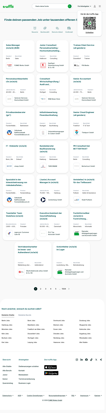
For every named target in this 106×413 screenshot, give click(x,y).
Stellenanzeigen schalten (29, 366)
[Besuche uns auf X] (96, 359)
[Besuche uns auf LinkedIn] (81, 359)
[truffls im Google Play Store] (51, 373)
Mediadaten (23, 375)
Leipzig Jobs (32, 342)
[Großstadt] (69, 31)
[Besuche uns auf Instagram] (77, 359)
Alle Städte (83, 342)
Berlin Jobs (6, 320)
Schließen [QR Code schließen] (89, 32)
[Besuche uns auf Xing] (101, 359)
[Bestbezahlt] (45, 31)
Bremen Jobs (58, 325)
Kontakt (22, 371)
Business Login (24, 383)
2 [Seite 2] (40, 289)
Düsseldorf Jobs (34, 334)
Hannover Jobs (58, 342)
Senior (5, 379)
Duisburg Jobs (84, 320)
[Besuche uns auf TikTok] (91, 359)
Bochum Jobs (7, 338)
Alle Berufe (7, 371)
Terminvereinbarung (27, 379)
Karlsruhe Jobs (84, 329)
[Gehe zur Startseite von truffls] (8, 6)
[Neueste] (35, 31)
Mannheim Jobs (33, 325)
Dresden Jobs (58, 334)
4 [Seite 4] (50, 289)
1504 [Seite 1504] (63, 289)
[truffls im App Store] (51, 367)
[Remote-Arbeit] (57, 31)
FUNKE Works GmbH (55, 400)
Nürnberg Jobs (58, 338)
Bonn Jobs (31, 320)
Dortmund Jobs (59, 320)
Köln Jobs (5, 334)
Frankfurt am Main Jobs (36, 329)
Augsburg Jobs (84, 334)
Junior (5, 375)
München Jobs (7, 329)
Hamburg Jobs (7, 325)
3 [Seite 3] (45, 289)
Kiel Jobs (5, 342)
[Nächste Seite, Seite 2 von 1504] (68, 288)
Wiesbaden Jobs (85, 338)
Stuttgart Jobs (33, 338)
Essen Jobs (57, 329)
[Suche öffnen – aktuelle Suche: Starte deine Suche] (52, 6)
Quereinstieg (8, 383)
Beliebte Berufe (24, 315)
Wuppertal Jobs (85, 325)
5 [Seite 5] (55, 289)
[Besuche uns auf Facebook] (86, 359)
